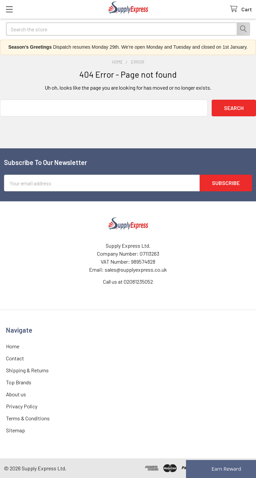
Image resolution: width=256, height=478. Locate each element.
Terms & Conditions (28, 418)
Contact (15, 358)
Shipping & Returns (27, 370)
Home (12, 346)
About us (16, 394)
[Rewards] (221, 469)
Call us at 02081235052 (128, 281)
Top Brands (18, 382)
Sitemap (15, 430)
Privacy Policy (21, 406)
